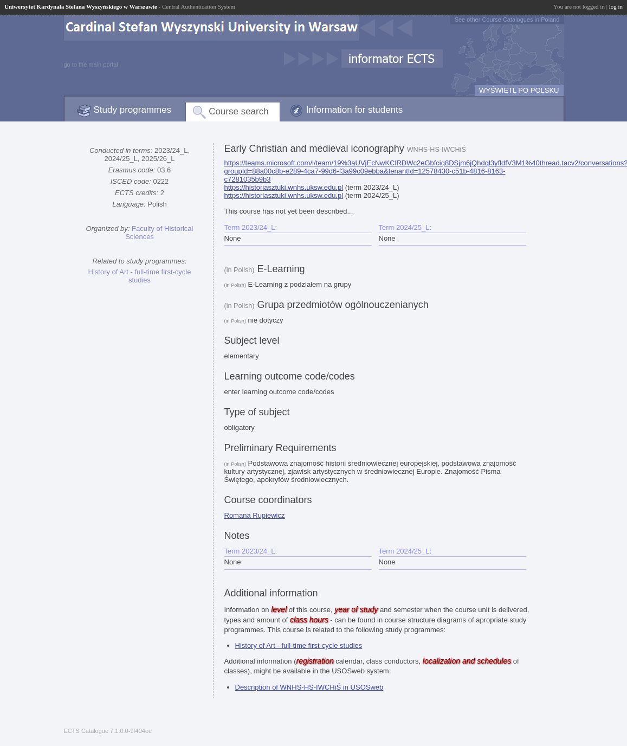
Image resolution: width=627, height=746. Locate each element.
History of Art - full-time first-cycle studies (139, 276)
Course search (239, 111)
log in (616, 6)
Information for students (354, 110)
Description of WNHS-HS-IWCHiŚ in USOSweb (309, 687)
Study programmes (133, 110)
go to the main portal (91, 64)
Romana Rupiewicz (254, 515)
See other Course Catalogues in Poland (507, 19)
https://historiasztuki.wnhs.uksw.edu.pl (284, 187)
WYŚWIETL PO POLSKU (519, 90)
